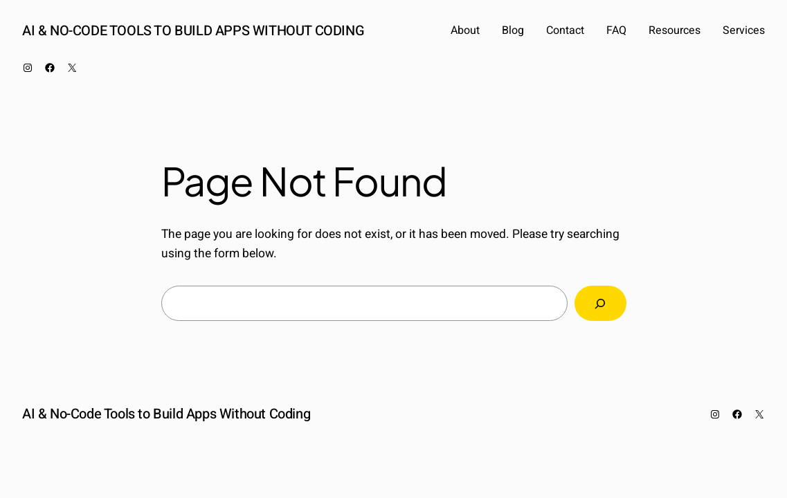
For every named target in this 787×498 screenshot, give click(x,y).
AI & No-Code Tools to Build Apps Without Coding (193, 31)
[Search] (600, 303)
